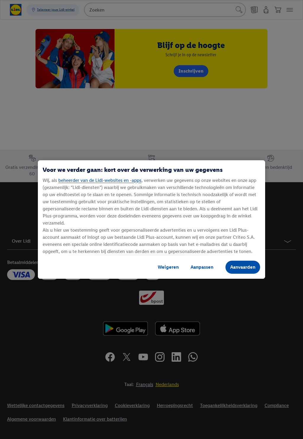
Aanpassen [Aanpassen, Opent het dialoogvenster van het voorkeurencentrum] (202, 267)
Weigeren (168, 267)
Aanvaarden (242, 267)
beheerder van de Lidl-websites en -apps (99, 180)
